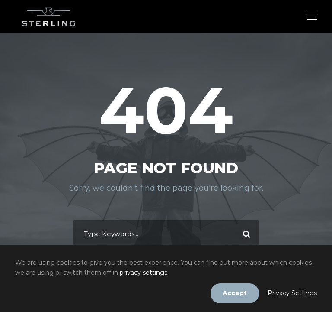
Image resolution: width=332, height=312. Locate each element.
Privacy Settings (292, 293)
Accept (235, 293)
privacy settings (143, 272)
